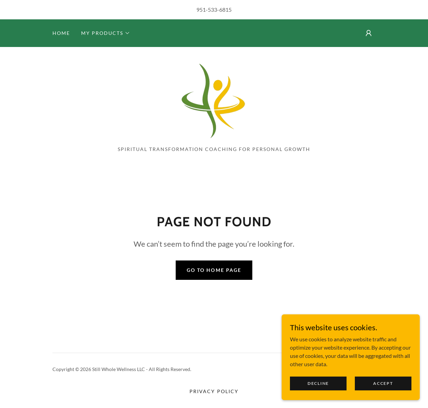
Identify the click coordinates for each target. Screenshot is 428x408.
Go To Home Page (214, 270)
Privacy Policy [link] (213, 391)
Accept (383, 392)
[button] (105, 33)
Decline (318, 392)
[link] (214, 98)
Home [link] (61, 33)
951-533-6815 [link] (214, 9)
